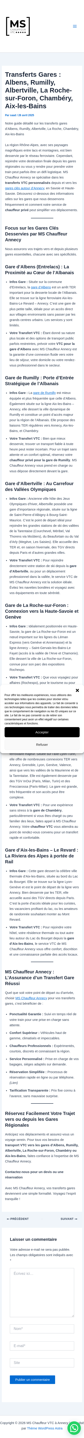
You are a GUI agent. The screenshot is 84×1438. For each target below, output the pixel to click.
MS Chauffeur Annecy (31, 998)
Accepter (42, 732)
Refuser (42, 744)
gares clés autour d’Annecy (24, 188)
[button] (77, 690)
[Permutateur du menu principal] (75, 26)
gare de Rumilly (44, 393)
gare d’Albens (41, 287)
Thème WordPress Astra (45, 1428)
